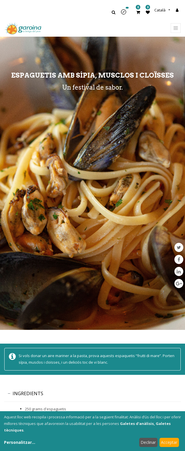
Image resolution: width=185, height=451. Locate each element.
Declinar (148, 442)
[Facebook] (178, 259)
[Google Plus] (178, 283)
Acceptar (169, 442)
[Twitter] (178, 247)
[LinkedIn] (178, 271)
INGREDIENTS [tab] (28, 393)
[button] (125, 14)
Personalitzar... (19, 442)
